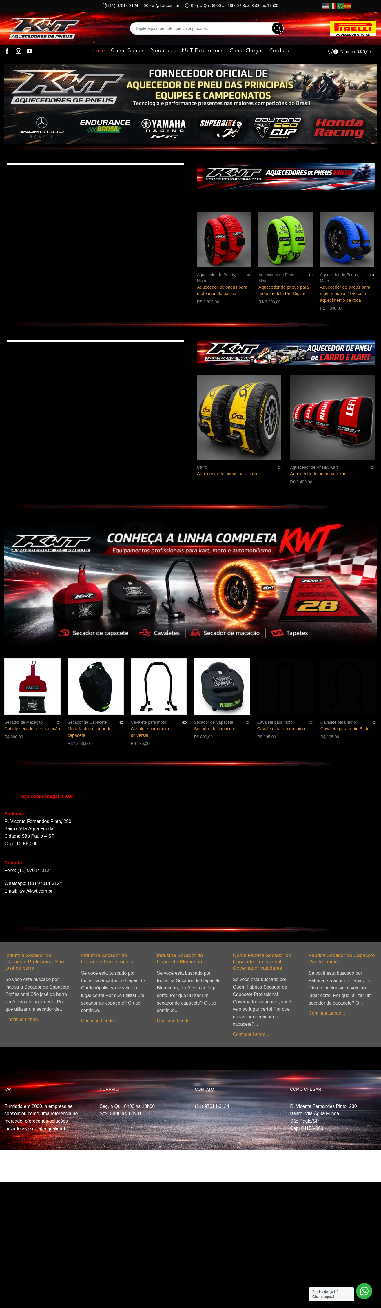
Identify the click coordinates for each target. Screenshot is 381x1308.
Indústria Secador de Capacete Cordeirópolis (108, 1085)
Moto (198, 280)
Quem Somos (128, 51)
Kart (343, 440)
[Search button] (277, 28)
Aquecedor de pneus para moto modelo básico (221, 291)
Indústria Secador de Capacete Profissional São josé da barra (36, 1088)
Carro (212, 468)
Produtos (163, 51)
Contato (279, 51)
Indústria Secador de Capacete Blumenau (181, 1085)
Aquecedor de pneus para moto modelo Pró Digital (282, 291)
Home (98, 51)
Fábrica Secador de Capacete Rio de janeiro (337, 1085)
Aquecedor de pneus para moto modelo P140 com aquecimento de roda (344, 294)
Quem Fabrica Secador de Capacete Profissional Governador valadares (263, 1088)
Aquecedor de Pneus (213, 274)
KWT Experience (203, 51)
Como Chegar (247, 51)
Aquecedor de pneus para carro (239, 475)
